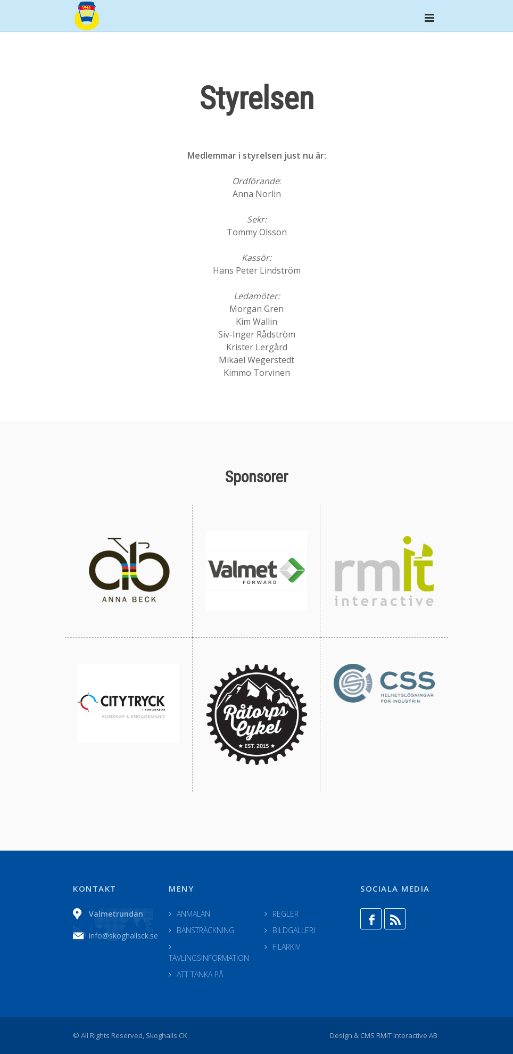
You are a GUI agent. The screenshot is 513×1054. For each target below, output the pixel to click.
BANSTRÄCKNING (205, 930)
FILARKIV (286, 947)
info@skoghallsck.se (123, 936)
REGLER (285, 914)
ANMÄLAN (193, 914)
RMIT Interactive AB (406, 1035)
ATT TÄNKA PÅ (200, 974)
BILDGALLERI (293, 930)
